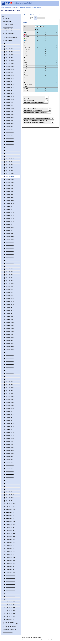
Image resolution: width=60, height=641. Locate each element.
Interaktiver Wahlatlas (36, 7)
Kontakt (23, 637)
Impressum (28, 637)
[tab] (24, 18)
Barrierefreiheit (38, 637)
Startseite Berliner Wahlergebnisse (7, 7)
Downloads (17, 7)
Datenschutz (33, 637)
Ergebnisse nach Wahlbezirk (25, 7)
